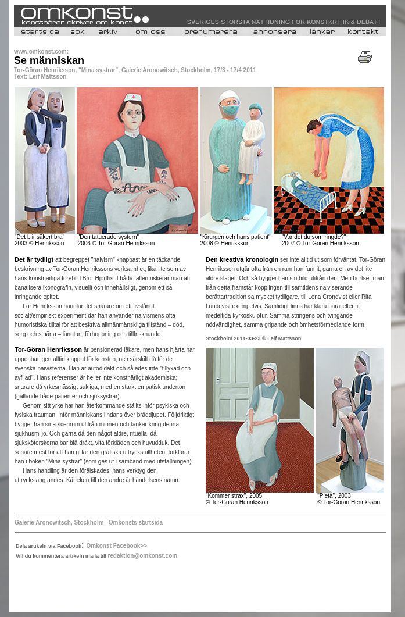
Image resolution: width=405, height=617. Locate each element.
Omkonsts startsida (135, 522)
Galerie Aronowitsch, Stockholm (59, 522)
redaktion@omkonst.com (142, 555)
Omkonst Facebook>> (117, 546)
